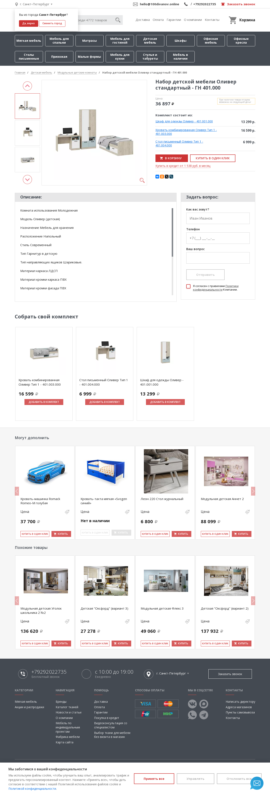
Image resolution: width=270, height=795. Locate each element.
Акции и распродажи (29, 707)
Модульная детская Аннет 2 (222, 499)
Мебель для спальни (59, 40)
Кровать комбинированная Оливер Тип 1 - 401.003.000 (186, 132)
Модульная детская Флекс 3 (162, 608)
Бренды (61, 702)
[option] (27, 106)
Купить (63, 534)
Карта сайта (64, 742)
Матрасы (89, 41)
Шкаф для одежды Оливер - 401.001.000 (184, 121)
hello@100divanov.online (159, 4)
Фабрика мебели (68, 737)
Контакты (212, 19)
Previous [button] (27, 86)
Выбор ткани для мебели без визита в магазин (112, 735)
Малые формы (89, 57)
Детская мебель (150, 40)
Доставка (143, 19)
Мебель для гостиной (120, 40)
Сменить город (52, 23)
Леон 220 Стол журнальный (162, 499)
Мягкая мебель (28, 41)
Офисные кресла (241, 40)
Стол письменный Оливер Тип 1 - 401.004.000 (179, 143)
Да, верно (28, 23)
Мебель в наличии (180, 56)
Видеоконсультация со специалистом (110, 725)
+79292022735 (204, 4)
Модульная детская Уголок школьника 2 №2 (41, 610)
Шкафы (180, 41)
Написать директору (240, 702)
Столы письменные (29, 56)
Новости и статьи (68, 712)
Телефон (193, 229)
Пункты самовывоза (240, 712)
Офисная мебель (211, 40)
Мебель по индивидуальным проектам (68, 727)
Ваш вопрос (195, 249)
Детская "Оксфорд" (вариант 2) (224, 608)
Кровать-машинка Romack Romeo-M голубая (40, 501)
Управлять (195, 778)
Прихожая (59, 57)
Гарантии (174, 19)
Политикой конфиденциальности (32, 789)
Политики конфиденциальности (216, 287)
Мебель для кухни (120, 56)
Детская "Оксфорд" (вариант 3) (104, 608)
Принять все (153, 778)
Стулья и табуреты (150, 56)
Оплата (158, 19)
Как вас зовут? (197, 209)
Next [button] (27, 179)
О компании (193, 19)
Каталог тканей (67, 707)
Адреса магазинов (239, 707)
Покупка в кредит (106, 718)
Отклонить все (239, 778)
